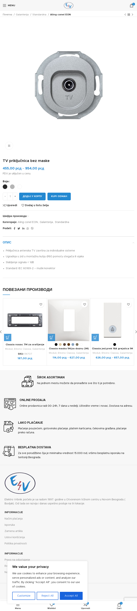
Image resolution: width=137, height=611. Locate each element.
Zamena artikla (14, 531)
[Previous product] (125, 15)
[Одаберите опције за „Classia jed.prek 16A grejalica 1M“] (95, 337)
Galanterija (22, 14)
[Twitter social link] (18, 228)
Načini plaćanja (14, 518)
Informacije (14, 512)
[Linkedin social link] (23, 228)
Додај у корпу (32, 196)
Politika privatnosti (16, 543)
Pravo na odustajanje (17, 559)
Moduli (9, 349)
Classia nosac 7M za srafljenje (25, 344)
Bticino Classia (22, 349)
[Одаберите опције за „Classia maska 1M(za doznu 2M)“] (51, 337)
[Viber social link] (32, 228)
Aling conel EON (60, 14)
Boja (6, 181)
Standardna (39, 14)
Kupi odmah (59, 196)
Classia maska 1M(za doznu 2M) (69, 348)
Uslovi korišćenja (15, 537)
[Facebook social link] (14, 228)
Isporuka (10, 525)
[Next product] (132, 15)
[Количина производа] (10, 196)
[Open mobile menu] (9, 5)
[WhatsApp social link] (28, 228)
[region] (47, 582)
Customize (23, 596)
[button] (7, 337)
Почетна (8, 14)
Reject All (47, 596)
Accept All (71, 596)
